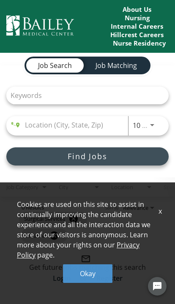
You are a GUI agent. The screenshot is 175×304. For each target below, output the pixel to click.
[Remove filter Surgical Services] (73, 218)
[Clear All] (54, 235)
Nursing (137, 18)
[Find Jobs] (87, 156)
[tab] (55, 65)
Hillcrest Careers (137, 35)
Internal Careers (137, 26)
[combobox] (83, 95)
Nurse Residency (139, 43)
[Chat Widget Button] (157, 286)
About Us (137, 9)
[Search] (87, 156)
